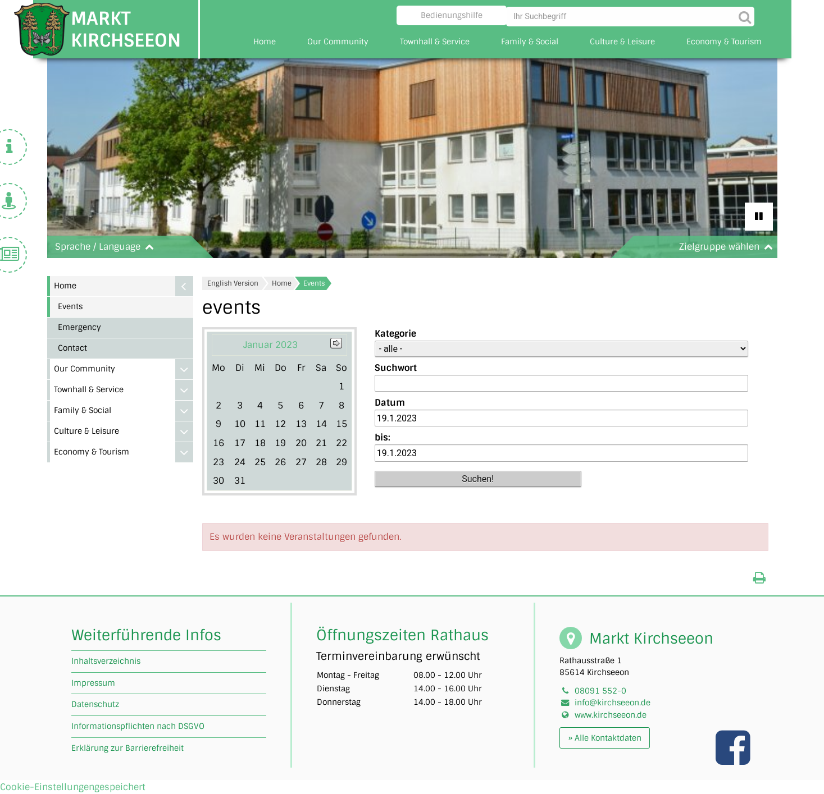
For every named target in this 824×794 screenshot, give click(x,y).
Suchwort (396, 368)
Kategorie (395, 333)
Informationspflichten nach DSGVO (137, 726)
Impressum (93, 683)
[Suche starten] (743, 15)
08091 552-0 (600, 691)
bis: (382, 437)
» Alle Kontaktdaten (604, 738)
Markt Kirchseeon (126, 29)
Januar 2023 (270, 345)
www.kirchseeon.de (611, 715)
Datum (390, 403)
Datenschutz (95, 704)
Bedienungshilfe (451, 15)
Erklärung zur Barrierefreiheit (127, 748)
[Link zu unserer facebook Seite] (734, 759)
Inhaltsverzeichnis (105, 661)
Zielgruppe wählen (728, 247)
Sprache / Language (106, 247)
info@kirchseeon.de (612, 702)
